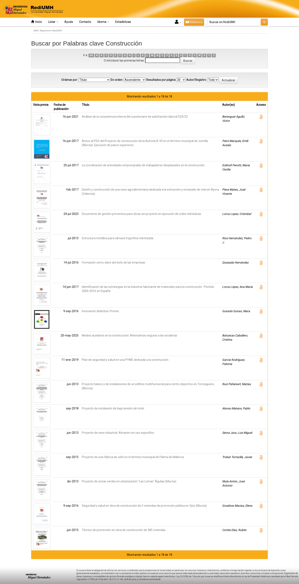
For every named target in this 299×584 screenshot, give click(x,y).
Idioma (103, 21)
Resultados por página (160, 79)
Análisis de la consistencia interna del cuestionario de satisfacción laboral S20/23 (135, 116)
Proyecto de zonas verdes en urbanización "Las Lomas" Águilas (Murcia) (129, 481)
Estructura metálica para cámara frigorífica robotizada (117, 238)
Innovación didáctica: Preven (100, 311)
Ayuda (68, 21)
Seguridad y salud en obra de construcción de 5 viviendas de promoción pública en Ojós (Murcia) (144, 505)
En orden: (117, 79)
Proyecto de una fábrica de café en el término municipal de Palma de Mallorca (133, 457)
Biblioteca (194, 22)
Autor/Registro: (196, 79)
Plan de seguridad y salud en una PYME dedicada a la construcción (125, 359)
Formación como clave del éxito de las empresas (113, 262)
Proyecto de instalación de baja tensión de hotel (113, 408)
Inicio (36, 21)
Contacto (85, 21)
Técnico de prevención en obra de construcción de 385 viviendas (123, 530)
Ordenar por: (69, 79)
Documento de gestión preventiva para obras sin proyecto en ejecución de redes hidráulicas (141, 214)
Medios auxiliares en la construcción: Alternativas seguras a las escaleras (129, 335)
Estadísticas (123, 21)
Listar (53, 21)
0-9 (91, 55)
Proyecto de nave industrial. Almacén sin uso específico (118, 432)
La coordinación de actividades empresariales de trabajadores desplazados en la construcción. (143, 165)
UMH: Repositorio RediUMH (47, 30)
